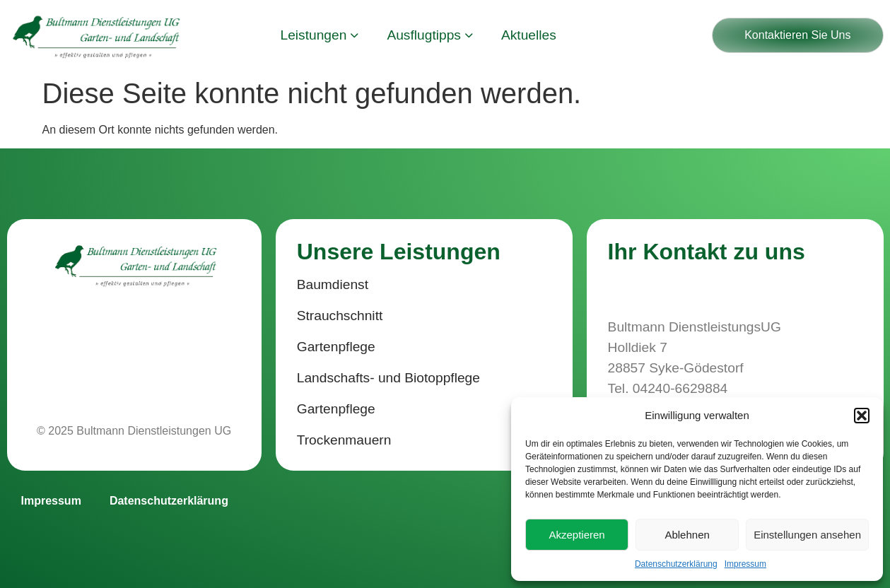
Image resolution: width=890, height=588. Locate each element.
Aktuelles (528, 35)
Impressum (745, 564)
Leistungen (320, 35)
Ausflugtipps (430, 35)
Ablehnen (686, 535)
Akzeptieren (576, 535)
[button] (862, 415)
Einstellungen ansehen (807, 535)
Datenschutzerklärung (676, 564)
